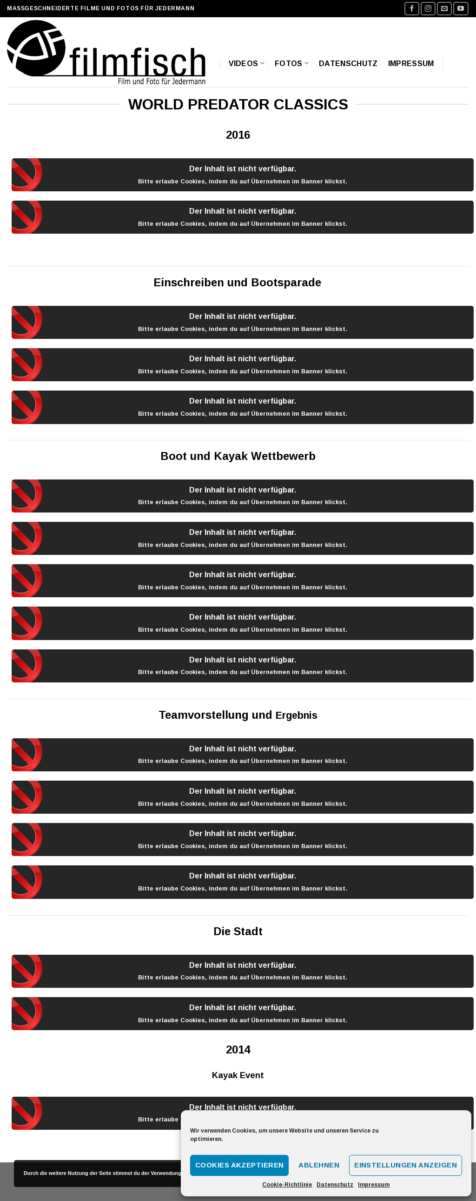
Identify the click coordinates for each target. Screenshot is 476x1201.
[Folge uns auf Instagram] (428, 8)
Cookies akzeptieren (239, 1165)
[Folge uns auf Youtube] (460, 8)
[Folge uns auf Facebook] (411, 8)
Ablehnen (318, 1165)
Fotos (292, 63)
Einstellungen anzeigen (405, 1165)
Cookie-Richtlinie (287, 1184)
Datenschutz (335, 1184)
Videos (246, 63)
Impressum (374, 1184)
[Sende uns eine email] (444, 8)
